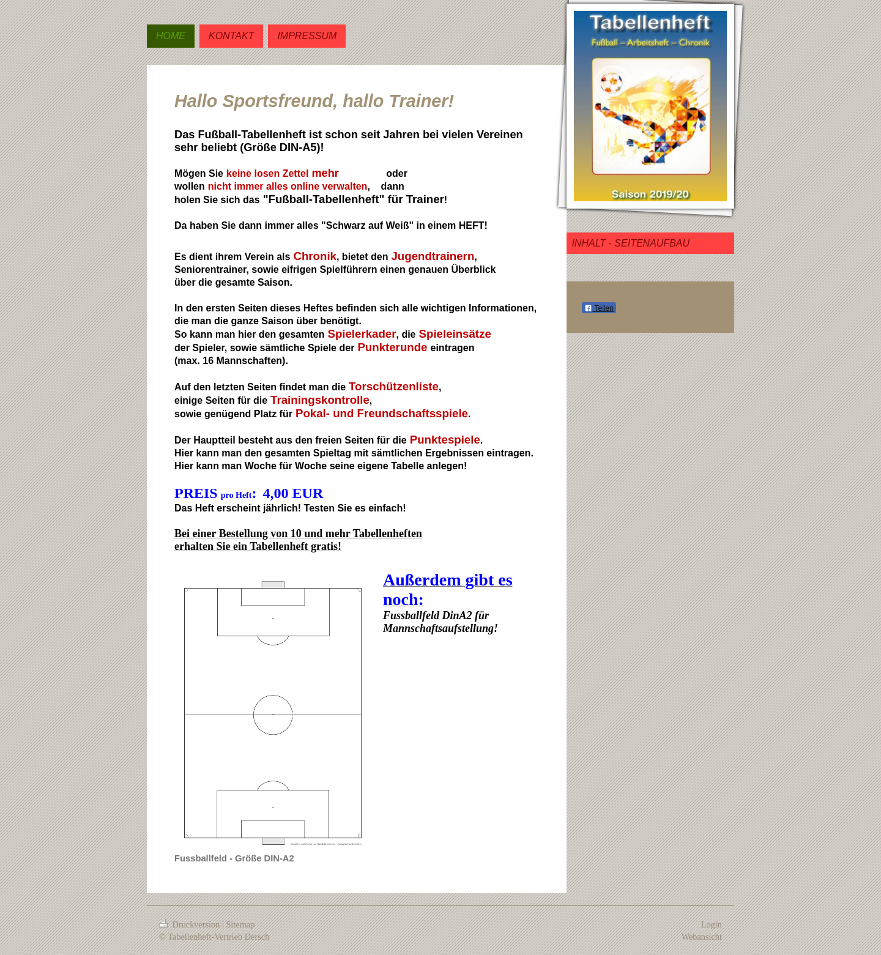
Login (711, 924)
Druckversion (190, 924)
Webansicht (702, 937)
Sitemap (240, 924)
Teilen (598, 308)
